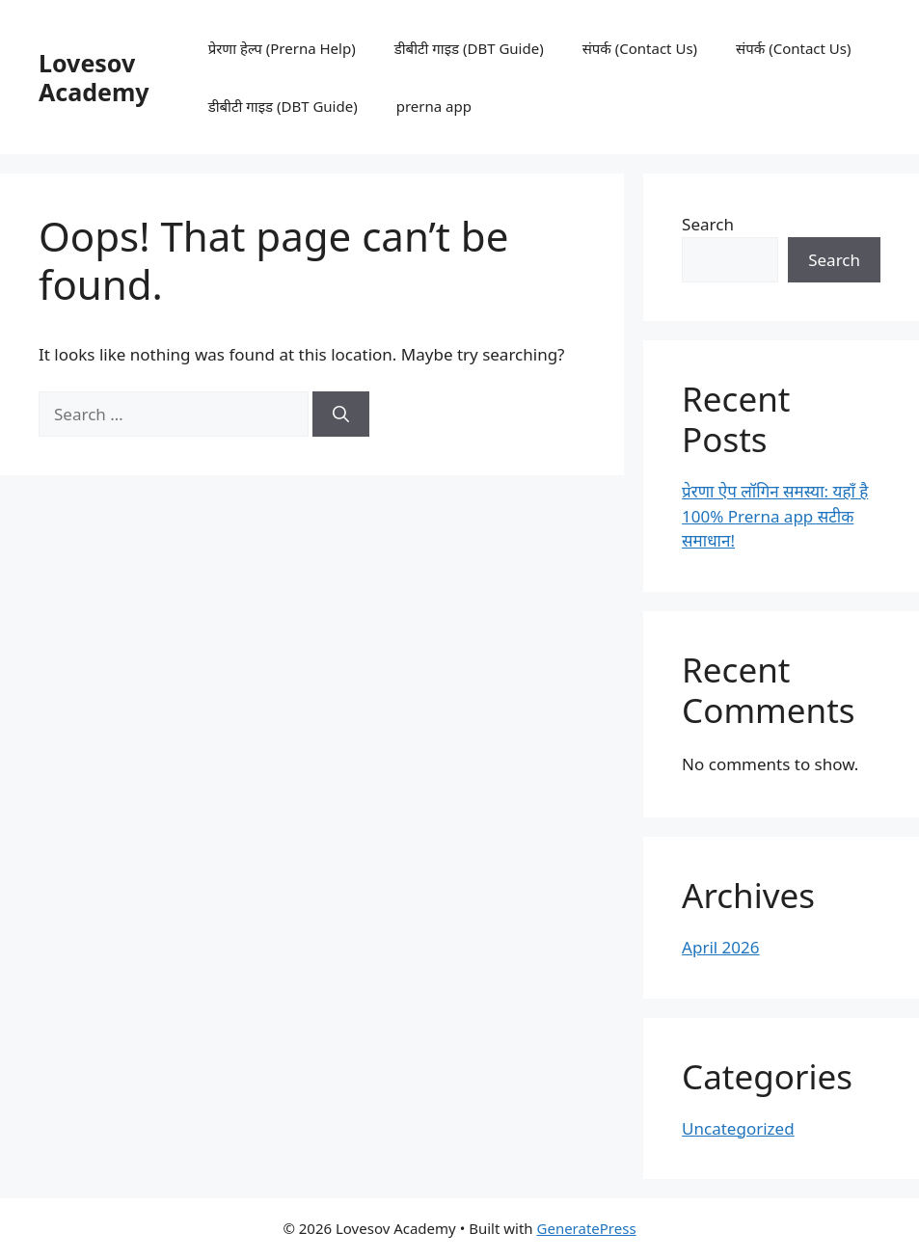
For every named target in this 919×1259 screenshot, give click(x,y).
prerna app (434, 106)
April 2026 (720, 947)
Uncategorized (738, 1128)
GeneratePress (586, 1228)
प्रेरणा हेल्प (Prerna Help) (282, 48)
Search (708, 224)
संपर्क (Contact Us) (639, 48)
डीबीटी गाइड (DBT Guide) (469, 48)
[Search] (340, 414)
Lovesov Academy (94, 77)
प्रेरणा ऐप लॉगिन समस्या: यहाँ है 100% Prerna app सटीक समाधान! (775, 515)
